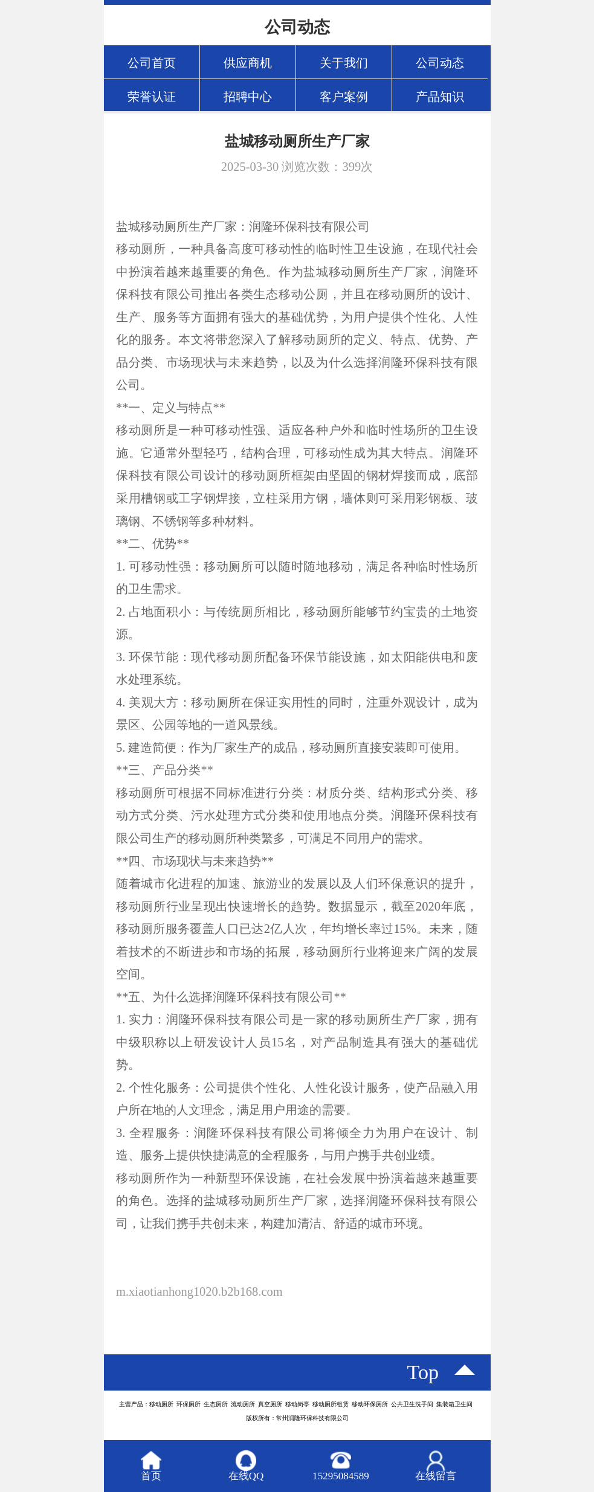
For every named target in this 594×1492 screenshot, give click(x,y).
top (423, 1372)
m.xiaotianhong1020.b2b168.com (199, 1291)
